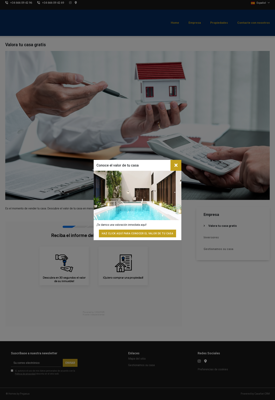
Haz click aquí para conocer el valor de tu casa (137, 233)
